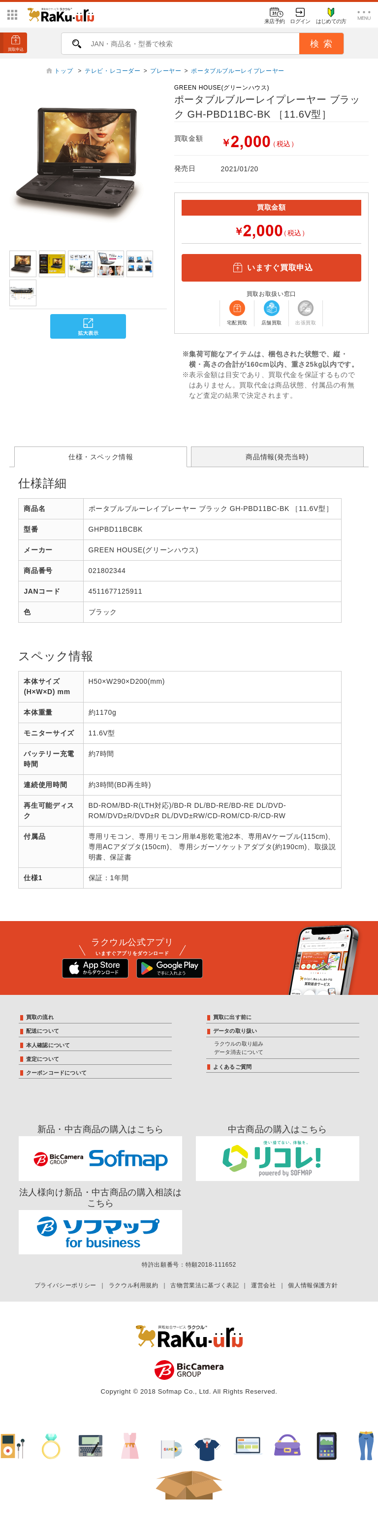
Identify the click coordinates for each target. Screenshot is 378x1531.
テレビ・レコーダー (113, 70)
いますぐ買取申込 (271, 268)
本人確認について (48, 1045)
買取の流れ (40, 1017)
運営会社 (263, 1285)
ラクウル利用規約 (133, 1285)
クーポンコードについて (56, 1073)
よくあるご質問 (232, 1067)
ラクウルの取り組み (239, 1044)
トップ (64, 70)
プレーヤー (165, 70)
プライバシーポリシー (65, 1285)
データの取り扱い (235, 1031)
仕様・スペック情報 (100, 457)
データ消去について (239, 1052)
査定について (42, 1059)
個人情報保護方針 (313, 1285)
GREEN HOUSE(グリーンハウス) (221, 87)
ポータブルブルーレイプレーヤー (237, 70)
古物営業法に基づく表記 (204, 1285)
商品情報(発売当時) (277, 457)
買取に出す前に (232, 1017)
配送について (42, 1031)
